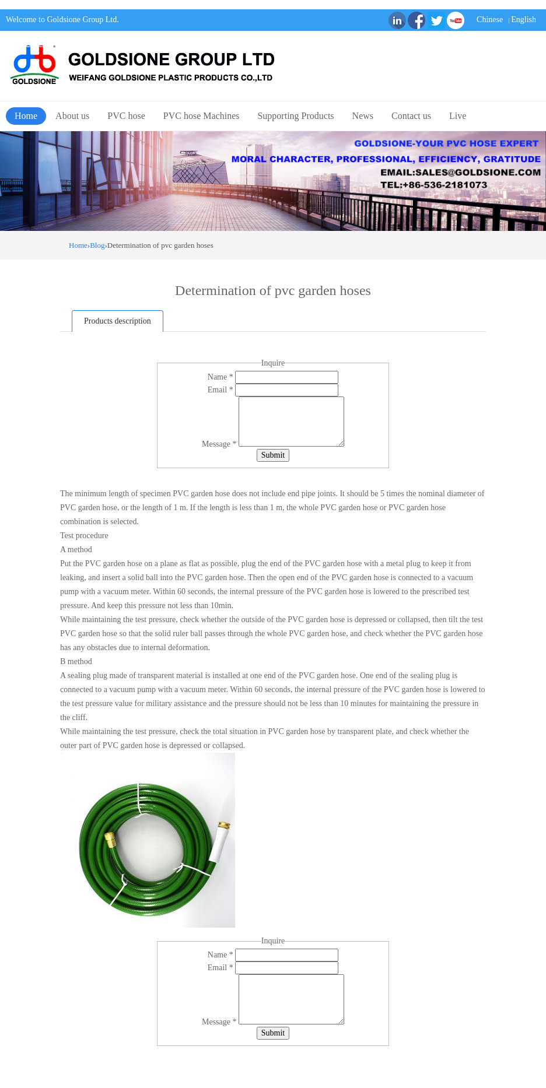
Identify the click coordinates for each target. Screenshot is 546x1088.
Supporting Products (295, 116)
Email (221, 389)
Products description (117, 321)
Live (457, 116)
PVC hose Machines (201, 116)
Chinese (490, 19)
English (523, 19)
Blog (97, 245)
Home (26, 116)
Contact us (411, 116)
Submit (273, 455)
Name (221, 377)
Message (220, 444)
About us (72, 116)
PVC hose (126, 116)
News (362, 116)
